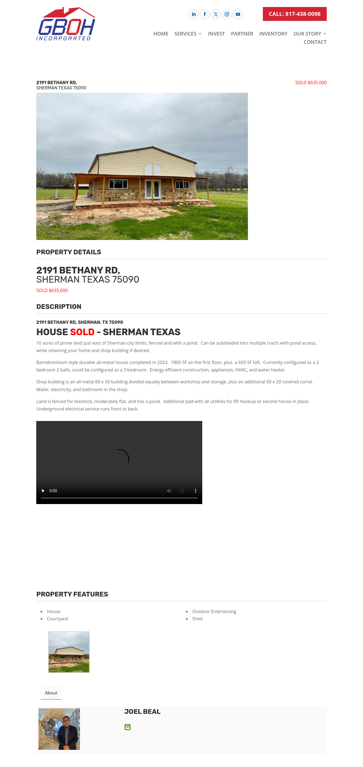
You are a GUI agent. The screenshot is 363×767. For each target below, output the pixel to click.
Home (160, 22)
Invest (216, 22)
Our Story (307, 22)
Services (186, 22)
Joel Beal (142, 712)
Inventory (273, 22)
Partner (242, 22)
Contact (315, 30)
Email (127, 727)
